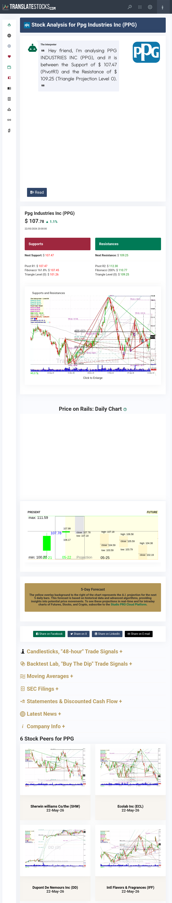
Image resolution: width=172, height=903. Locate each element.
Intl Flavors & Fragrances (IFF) (130, 795)
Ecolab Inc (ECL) (130, 714)
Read (37, 100)
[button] (130, 7)
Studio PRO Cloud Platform (129, 512)
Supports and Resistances (92, 243)
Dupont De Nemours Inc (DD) (55, 795)
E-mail (139, 541)
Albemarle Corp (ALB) (55, 876)
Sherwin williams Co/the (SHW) (55, 714)
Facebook (49, 541)
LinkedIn (107, 541)
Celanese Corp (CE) (130, 876)
